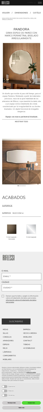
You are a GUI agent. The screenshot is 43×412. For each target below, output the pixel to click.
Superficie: (6, 213)
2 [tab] (20, 186)
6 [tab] (26, 186)
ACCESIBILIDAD (29, 348)
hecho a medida (30, 333)
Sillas (5, 333)
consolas (7, 337)
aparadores (8, 341)
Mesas (5, 330)
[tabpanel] (21, 161)
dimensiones (21, 13)
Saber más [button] (21, 407)
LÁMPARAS (7, 352)
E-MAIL (5, 271)
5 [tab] (24, 186)
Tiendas (26, 345)
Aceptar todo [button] (31, 402)
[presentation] (19, 309)
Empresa (27, 330)
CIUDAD (5, 282)
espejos (6, 345)
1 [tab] (19, 186)
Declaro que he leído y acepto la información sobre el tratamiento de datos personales (22, 299)
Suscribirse (16, 321)
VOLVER (6, 13)
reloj (5, 348)
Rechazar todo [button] (12, 402)
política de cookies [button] (31, 372)
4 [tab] (23, 186)
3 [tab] (22, 186)
